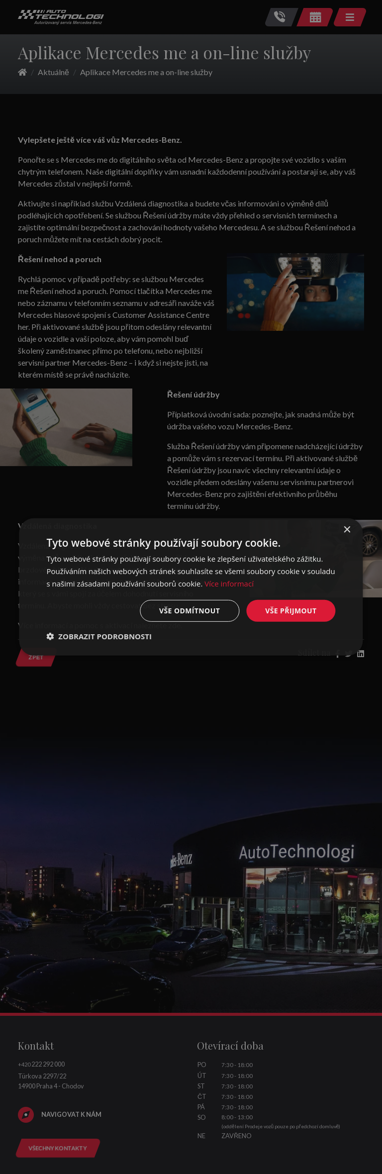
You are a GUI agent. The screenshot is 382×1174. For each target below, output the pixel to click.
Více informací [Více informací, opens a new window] (229, 583)
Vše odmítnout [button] (189, 610)
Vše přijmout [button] (290, 610)
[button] (99, 636)
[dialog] (191, 587)
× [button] (347, 530)
